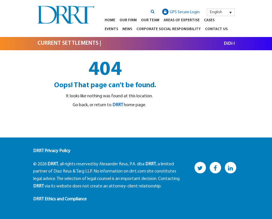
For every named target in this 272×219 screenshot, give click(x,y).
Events (111, 29)
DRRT (117, 105)
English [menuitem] (216, 12)
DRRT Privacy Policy (51, 151)
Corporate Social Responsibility (168, 29)
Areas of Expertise (182, 20)
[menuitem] (221, 12)
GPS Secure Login (181, 12)
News (127, 29)
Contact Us (216, 29)
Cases (209, 20)
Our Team (150, 20)
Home (110, 20)
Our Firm (128, 20)
